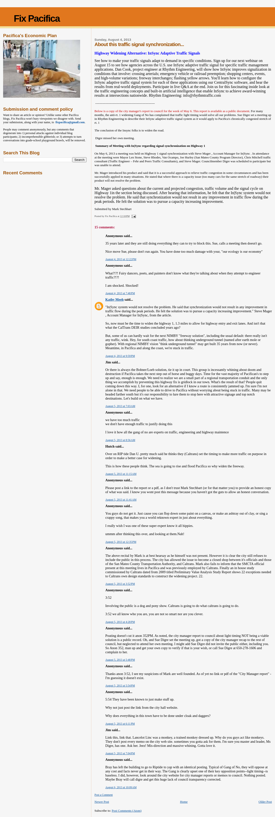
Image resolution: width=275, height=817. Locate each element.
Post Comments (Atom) (127, 810)
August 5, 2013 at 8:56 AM (120, 440)
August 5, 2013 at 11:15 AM (120, 473)
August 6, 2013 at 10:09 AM (120, 787)
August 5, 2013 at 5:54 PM (120, 685)
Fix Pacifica (37, 18)
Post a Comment (103, 794)
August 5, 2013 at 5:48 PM (120, 659)
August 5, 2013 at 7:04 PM (120, 753)
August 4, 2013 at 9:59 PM (120, 355)
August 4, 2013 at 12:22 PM (120, 259)
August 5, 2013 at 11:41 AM (120, 499)
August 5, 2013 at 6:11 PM (120, 723)
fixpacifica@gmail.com (69, 122)
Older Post (265, 801)
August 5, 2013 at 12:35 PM (120, 541)
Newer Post (101, 801)
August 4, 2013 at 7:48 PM (120, 293)
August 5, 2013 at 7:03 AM (120, 406)
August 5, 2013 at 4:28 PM (120, 621)
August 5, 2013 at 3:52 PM (120, 583)
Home (184, 801)
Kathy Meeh (114, 299)
